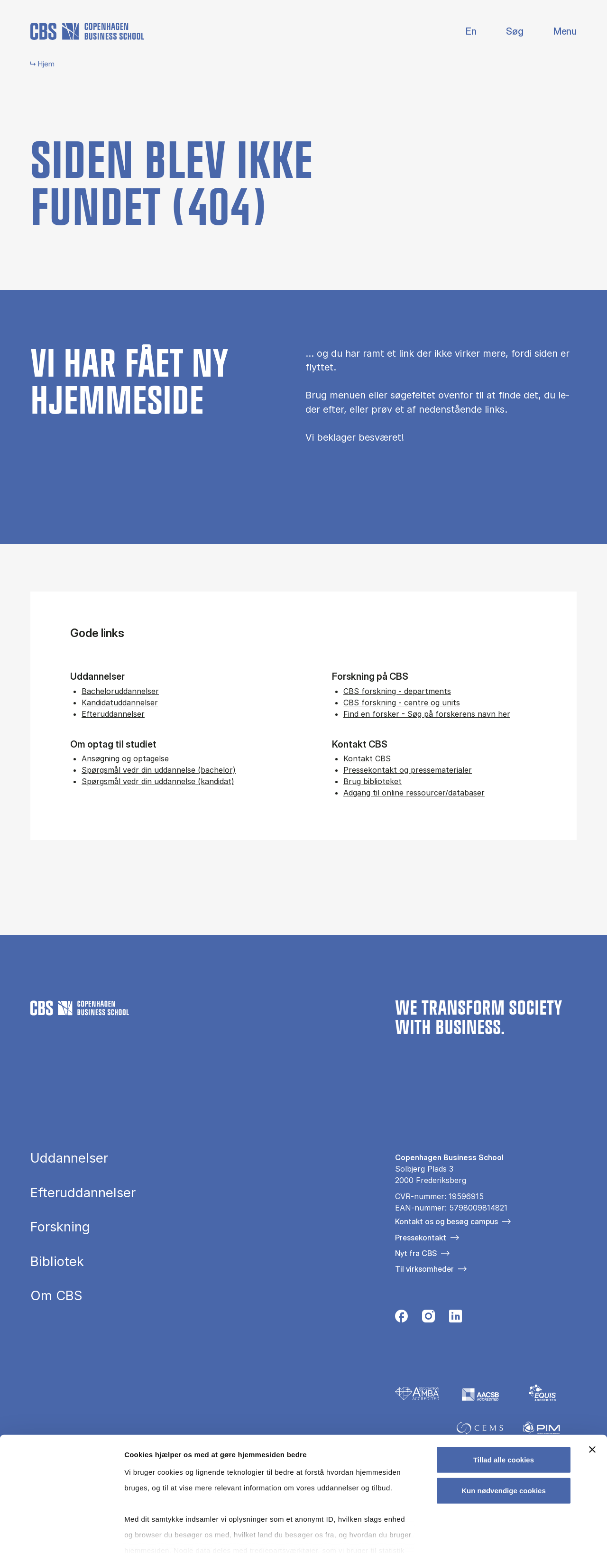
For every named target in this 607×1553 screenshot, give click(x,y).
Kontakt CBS (367, 758)
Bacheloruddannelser (120, 691)
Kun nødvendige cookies (503, 1439)
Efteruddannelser (113, 714)
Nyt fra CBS (416, 1253)
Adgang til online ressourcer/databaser (414, 792)
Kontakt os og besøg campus (446, 1221)
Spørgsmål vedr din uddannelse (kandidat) (158, 781)
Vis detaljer (493, 1534)
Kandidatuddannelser (120, 702)
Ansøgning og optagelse (125, 758)
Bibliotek (57, 1261)
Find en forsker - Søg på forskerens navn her (426, 714)
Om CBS (56, 1296)
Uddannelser (69, 1158)
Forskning (60, 1227)
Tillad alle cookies (503, 1408)
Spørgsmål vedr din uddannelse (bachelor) (159, 770)
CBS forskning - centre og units (401, 702)
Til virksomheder (424, 1269)
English (464, 32)
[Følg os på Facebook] (401, 1319)
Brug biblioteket (372, 781)
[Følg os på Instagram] (428, 1319)
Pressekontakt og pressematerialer (407, 770)
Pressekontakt (420, 1237)
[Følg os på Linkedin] (455, 1319)
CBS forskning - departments (397, 691)
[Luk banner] (592, 1398)
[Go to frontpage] (87, 31)
